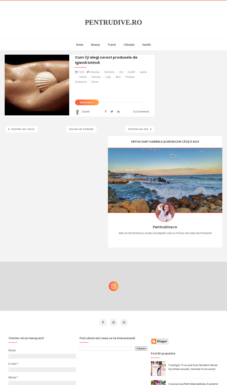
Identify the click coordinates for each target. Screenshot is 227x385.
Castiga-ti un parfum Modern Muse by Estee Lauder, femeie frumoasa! (193, 265)
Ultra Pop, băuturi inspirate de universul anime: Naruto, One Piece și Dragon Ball (193, 343)
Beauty (95, 44)
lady (110, 76)
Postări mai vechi (23, 129)
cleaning (96, 72)
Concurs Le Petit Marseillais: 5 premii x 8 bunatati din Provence (193, 284)
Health (146, 44)
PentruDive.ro (113, 22)
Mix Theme (146, 374)
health (133, 72)
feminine (111, 72)
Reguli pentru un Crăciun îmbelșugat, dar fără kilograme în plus (192, 323)
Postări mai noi (138, 129)
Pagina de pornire (81, 129)
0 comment (141, 111)
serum (95, 81)
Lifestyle (129, 44)
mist (120, 76)
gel (123, 72)
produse (131, 76)
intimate (97, 76)
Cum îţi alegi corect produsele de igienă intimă (106, 60)
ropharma (82, 81)
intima (84, 76)
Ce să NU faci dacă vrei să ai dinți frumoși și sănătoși (191, 303)
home (79, 44)
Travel (112, 44)
